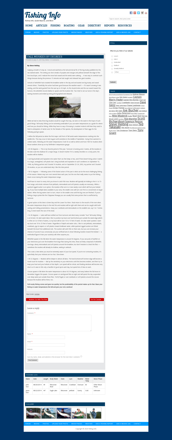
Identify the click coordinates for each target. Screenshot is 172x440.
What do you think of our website (121, 51)
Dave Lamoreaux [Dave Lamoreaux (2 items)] (121, 105)
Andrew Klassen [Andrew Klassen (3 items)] (139, 94)
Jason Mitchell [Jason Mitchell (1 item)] (129, 108)
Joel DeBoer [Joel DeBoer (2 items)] (143, 111)
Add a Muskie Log (123, 32)
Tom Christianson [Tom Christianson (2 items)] (122, 130)
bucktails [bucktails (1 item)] (130, 97)
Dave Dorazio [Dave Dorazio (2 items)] (135, 103)
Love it (116, 56)
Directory (94, 25)
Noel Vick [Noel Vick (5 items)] (137, 116)
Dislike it (116, 65)
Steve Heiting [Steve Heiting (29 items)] (118, 124)
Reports (109, 25)
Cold (86, 390)
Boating (69, 25)
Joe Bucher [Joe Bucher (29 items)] (131, 110)
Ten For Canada (96, 299)
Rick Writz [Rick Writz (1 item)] (121, 119)
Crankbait (72, 385)
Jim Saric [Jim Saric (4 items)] (119, 111)
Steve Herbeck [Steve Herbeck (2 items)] (133, 125)
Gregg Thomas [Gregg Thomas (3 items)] (118, 108)
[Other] (122, 72)
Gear (81, 25)
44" (44, 390)
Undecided (117, 62)
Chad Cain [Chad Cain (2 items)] (142, 100)
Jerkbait (71, 390)
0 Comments (55, 60)
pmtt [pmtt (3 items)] (116, 119)
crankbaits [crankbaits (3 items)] (126, 103)
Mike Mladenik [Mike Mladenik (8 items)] (119, 115)
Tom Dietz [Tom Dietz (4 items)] (132, 130)
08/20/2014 (37, 385)
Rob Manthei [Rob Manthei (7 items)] (130, 118)
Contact (137, 32)
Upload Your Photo (60, 32)
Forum (27, 32)
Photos (46, 32)
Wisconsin (64, 385)
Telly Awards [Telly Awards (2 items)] (125, 128)
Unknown (97, 390)
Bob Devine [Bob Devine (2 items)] (123, 97)
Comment (31, 313)
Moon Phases (76, 32)
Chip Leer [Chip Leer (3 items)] (112, 103)
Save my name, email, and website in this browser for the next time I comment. (53, 357)
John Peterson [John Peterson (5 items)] (124, 113)
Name (30, 334)
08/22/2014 (37, 390)
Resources (125, 25)
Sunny (80, 390)
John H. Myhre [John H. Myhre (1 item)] (113, 113)
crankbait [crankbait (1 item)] (119, 103)
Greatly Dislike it (119, 68)
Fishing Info (43, 15)
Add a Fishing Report (104, 32)
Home (29, 25)
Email (29, 342)
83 (86, 385)
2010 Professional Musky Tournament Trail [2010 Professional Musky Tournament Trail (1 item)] (120, 94)
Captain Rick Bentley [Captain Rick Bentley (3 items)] (131, 100)
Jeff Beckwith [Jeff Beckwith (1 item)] (136, 108)
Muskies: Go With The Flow (37, 299)
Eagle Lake (53, 390)
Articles (41, 25)
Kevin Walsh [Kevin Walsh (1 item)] (134, 113)
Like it (115, 59)
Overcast (80, 385)
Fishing (55, 25)
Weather (88, 32)
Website (29, 349)
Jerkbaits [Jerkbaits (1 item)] (142, 108)
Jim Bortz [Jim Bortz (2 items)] (112, 111)
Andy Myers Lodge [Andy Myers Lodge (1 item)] (114, 97)
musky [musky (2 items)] (130, 116)
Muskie (36, 32)
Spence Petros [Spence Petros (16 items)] (134, 121)
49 (44, 385)
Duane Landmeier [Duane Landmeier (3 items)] (134, 105)
